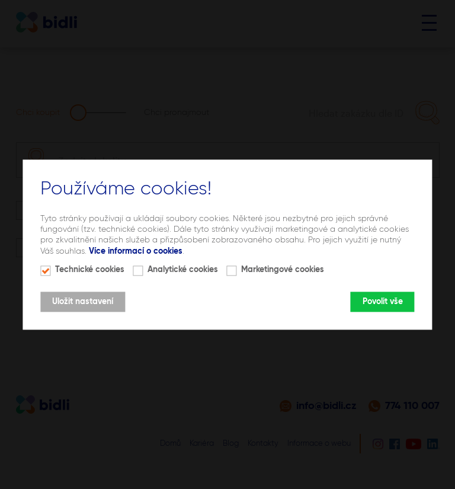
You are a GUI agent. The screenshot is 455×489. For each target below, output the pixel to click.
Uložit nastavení (82, 302)
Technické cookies (89, 270)
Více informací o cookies (135, 251)
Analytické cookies (183, 270)
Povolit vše (383, 302)
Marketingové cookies (282, 270)
